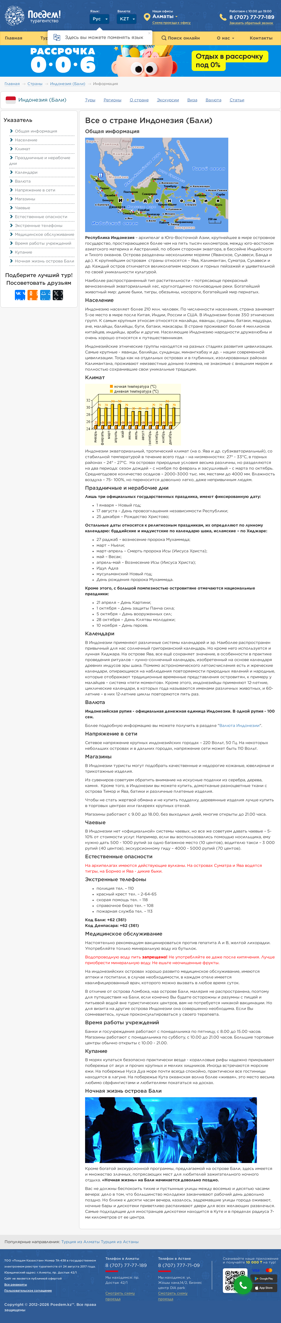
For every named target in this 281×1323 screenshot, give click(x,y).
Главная (12, 84)
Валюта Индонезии (239, 726)
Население (23, 140)
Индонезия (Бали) (67, 84)
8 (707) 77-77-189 (251, 17)
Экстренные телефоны (35, 226)
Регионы (112, 100)
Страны (34, 84)
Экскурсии (168, 100)
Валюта (213, 100)
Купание (20, 252)
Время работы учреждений (40, 244)
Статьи (237, 100)
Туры (90, 100)
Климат (19, 149)
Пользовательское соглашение (28, 1290)
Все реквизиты (15, 1284)
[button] (243, 1285)
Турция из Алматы (81, 1242)
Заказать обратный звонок (251, 23)
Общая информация (33, 131)
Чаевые (19, 208)
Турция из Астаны (120, 1242)
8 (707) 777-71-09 (179, 1265)
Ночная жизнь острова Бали (41, 261)
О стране (139, 100)
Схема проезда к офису (171, 22)
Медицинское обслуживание (41, 235)
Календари (23, 173)
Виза (192, 100)
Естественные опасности (38, 217)
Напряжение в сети (32, 190)
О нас (225, 38)
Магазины (22, 199)
